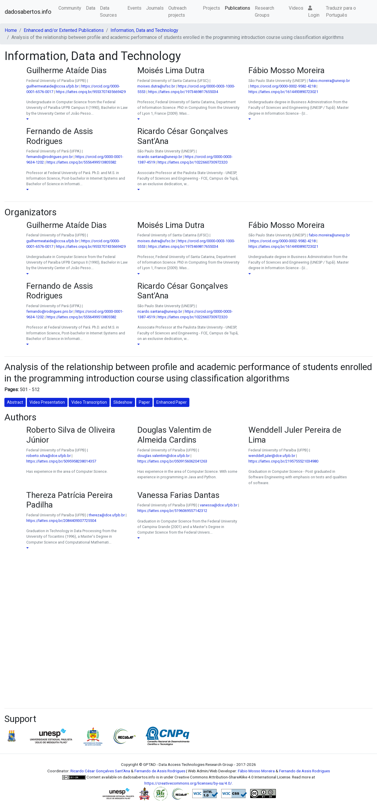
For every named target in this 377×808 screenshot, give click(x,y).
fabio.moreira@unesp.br (329, 80)
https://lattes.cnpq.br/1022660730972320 (192, 162)
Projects (211, 8)
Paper (144, 402)
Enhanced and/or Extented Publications (64, 30)
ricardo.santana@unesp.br (159, 156)
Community (69, 8)
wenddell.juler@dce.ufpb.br (271, 455)
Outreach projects (177, 11)
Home (11, 30)
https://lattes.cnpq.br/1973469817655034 (183, 92)
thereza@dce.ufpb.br (107, 515)
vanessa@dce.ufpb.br (218, 505)
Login (313, 12)
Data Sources (108, 11)
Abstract (15, 402)
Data (90, 8)
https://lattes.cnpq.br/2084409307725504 (61, 520)
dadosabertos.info (28, 11)
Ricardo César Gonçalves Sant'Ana (100, 771)
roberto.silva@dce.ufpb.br (48, 455)
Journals (155, 8)
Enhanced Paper (171, 402)
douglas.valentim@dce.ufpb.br (163, 455)
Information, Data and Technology (144, 30)
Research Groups (264, 11)
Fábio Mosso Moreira (256, 771)
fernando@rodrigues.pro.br (49, 156)
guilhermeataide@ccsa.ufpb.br (52, 86)
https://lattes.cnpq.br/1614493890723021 (283, 92)
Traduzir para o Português (341, 11)
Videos (296, 8)
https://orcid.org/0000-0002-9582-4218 (283, 86)
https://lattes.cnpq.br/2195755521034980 (283, 461)
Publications (237, 8)
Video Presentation (47, 402)
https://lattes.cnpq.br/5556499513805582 (81, 162)
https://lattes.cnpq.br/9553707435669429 (91, 92)
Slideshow (122, 402)
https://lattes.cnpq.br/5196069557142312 (172, 510)
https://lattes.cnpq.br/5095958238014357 (61, 461)
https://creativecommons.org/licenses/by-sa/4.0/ (188, 783)
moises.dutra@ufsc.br (156, 86)
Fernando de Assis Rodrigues (159, 771)
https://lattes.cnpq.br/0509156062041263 (172, 461)
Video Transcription (89, 402)
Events (134, 8)
